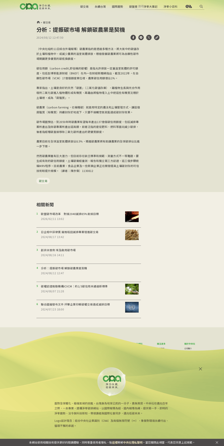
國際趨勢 (117, 8)
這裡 (115, 442)
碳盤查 (133, 8)
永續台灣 (100, 8)
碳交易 (84, 8)
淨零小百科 (170, 8)
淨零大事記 (150, 8)
